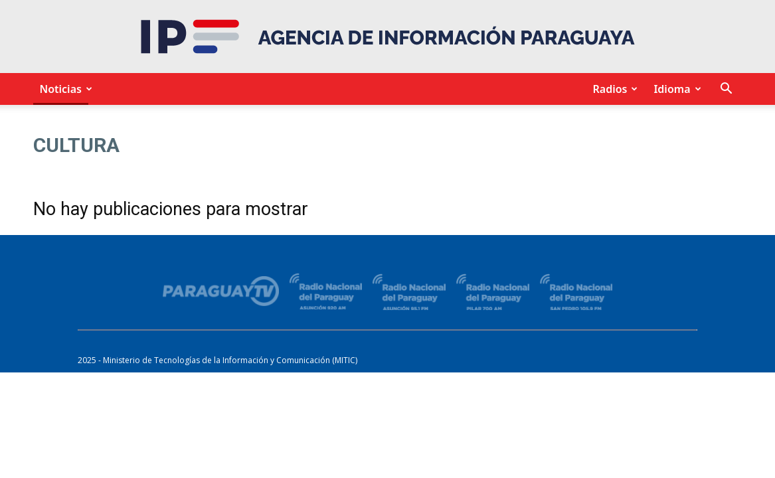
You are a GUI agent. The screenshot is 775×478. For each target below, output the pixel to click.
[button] (726, 90)
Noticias (64, 89)
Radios (613, 89)
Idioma (675, 89)
